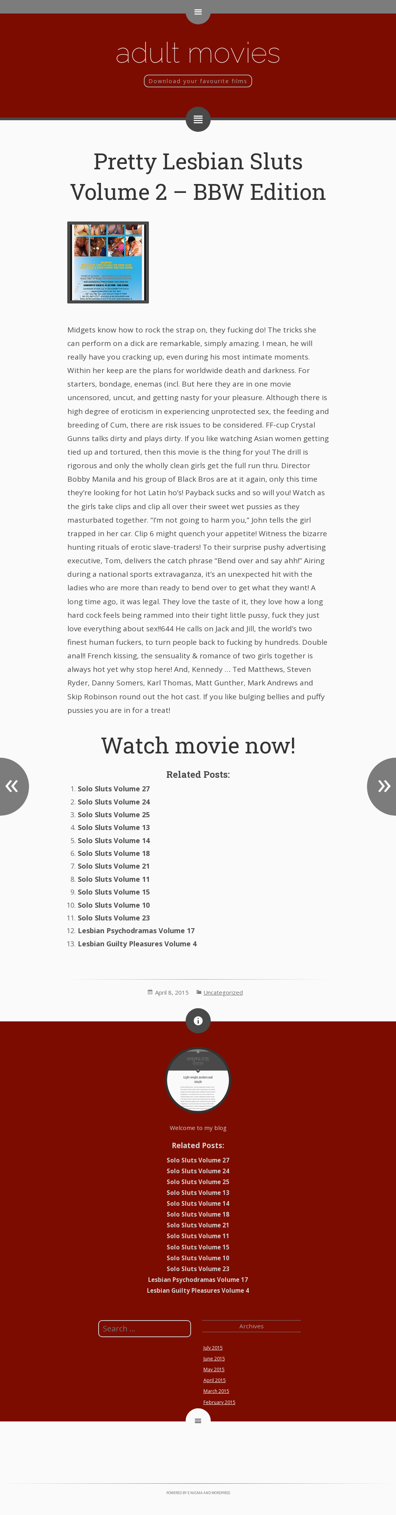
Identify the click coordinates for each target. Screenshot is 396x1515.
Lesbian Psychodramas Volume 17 (136, 930)
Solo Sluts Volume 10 (114, 905)
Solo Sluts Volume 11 (114, 879)
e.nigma (195, 1492)
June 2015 (214, 1358)
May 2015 (214, 1369)
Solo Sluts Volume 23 (114, 917)
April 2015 (214, 1380)
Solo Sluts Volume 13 (114, 827)
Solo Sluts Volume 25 (114, 814)
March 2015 (216, 1391)
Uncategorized (223, 992)
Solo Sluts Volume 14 (114, 840)
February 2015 (219, 1402)
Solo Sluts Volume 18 (114, 853)
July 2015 (213, 1348)
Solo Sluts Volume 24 (114, 801)
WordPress (221, 1492)
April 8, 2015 (172, 992)
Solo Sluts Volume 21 (114, 866)
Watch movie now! (198, 744)
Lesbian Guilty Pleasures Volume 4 (137, 943)
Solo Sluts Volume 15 (114, 891)
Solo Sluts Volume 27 (114, 788)
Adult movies (198, 52)
